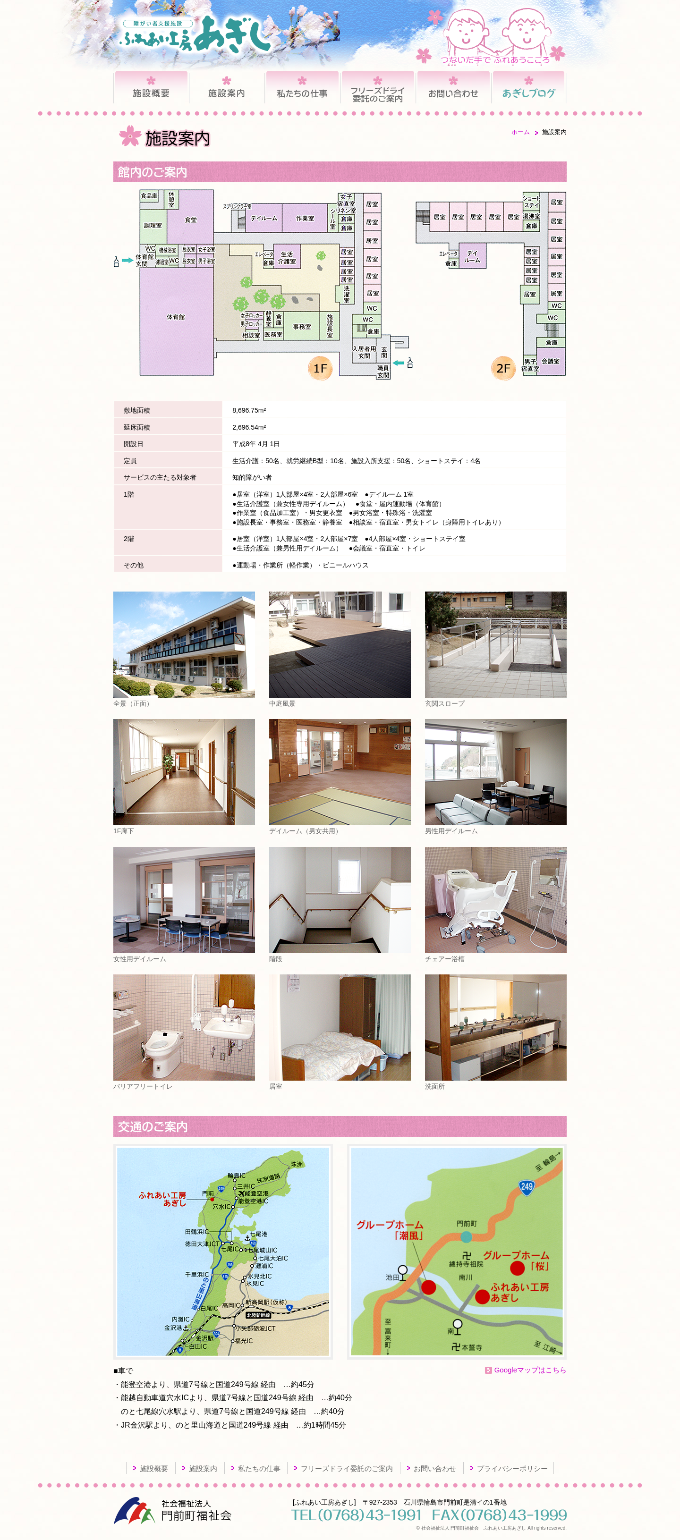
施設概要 (151, 88)
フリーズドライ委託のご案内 (378, 88)
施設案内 (226, 88)
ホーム (520, 131)
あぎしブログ (529, 88)
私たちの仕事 (302, 88)
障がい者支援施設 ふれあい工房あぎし (195, 34)
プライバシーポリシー (512, 1468)
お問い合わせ (453, 88)
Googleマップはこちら (530, 1370)
